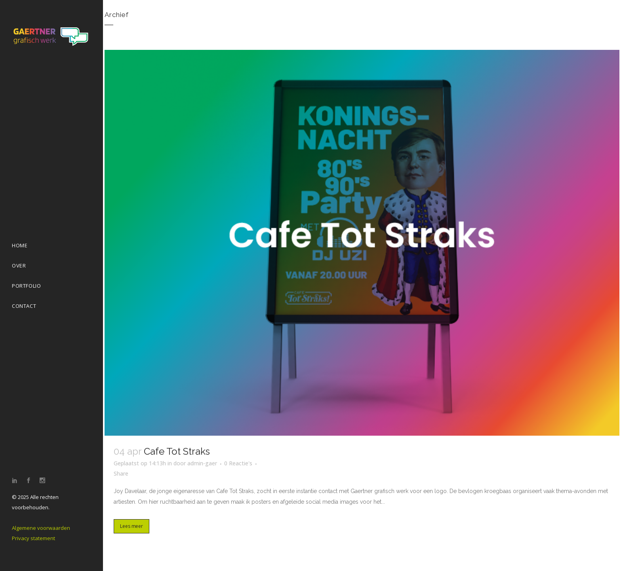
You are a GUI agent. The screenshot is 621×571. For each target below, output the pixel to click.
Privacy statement (33, 538)
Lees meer (131, 526)
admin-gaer (202, 463)
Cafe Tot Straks (177, 451)
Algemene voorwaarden (41, 527)
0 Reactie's (238, 463)
